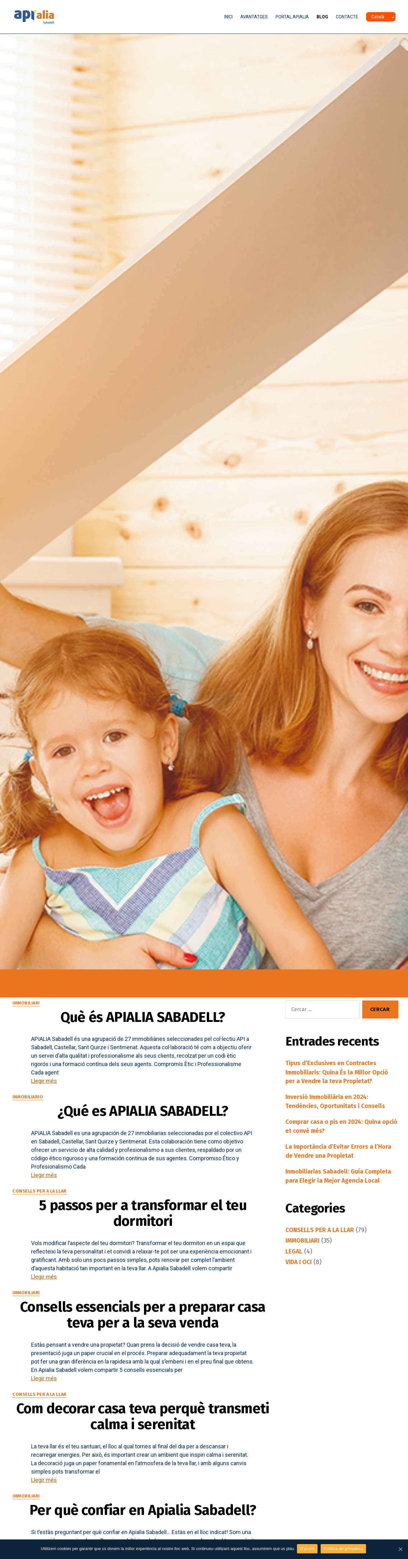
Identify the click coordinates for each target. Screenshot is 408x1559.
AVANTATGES (254, 16)
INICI (228, 16)
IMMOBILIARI (26, 1003)
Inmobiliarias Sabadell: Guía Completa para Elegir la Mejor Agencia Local (329, 1186)
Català (377, 16)
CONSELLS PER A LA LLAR (41, 1205)
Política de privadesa (344, 1549)
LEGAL (294, 1266)
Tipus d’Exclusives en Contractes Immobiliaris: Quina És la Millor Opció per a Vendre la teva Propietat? (340, 1073)
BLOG (322, 16)
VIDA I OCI (299, 1277)
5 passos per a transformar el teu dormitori (142, 1234)
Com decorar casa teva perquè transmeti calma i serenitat (142, 1498)
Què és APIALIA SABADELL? (143, 1020)
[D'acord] (400, 1549)
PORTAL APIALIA (292, 16)
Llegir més (44, 1087)
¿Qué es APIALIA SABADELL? (142, 1122)
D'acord (308, 1549)
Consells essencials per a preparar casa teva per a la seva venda (142, 1360)
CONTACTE (347, 16)
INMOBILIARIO (28, 1104)
